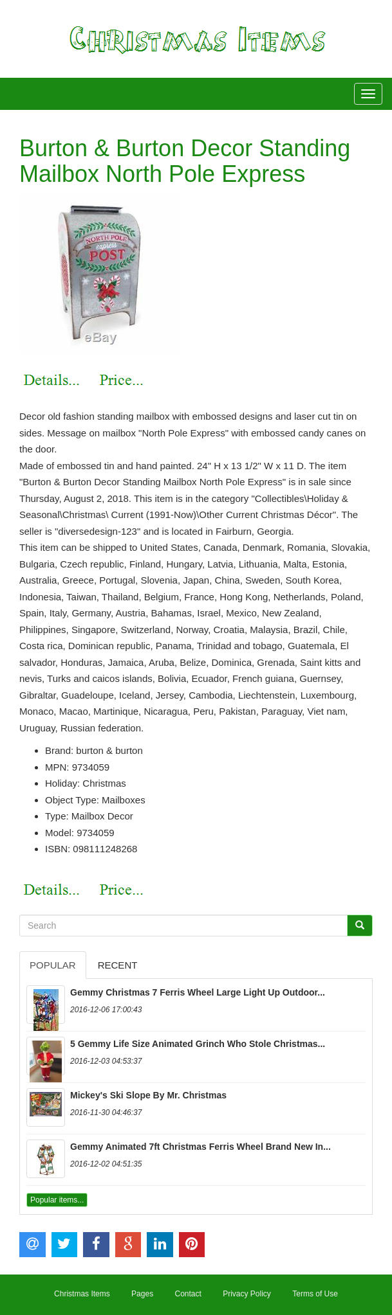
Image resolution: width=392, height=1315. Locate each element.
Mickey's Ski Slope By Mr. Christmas (148, 1095)
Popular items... (57, 1199)
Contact (187, 1293)
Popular (53, 965)
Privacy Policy (247, 1293)
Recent (118, 965)
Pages (142, 1293)
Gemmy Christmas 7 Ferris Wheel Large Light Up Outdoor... (197, 992)
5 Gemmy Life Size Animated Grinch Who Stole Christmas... (197, 1044)
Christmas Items (82, 1293)
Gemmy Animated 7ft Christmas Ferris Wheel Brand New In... (200, 1146)
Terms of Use (315, 1293)
